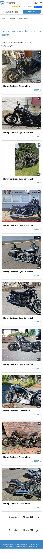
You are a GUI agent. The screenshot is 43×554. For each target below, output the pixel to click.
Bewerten (38, 7)
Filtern (32, 11)
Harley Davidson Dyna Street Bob (18, 132)
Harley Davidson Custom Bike (16, 86)
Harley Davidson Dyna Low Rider (18, 271)
